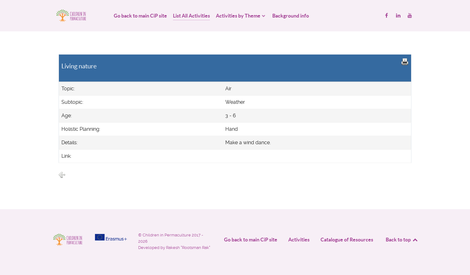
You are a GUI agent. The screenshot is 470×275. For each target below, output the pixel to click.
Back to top (402, 239)
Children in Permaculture (167, 235)
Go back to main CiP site (250, 239)
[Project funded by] (111, 237)
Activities (299, 239)
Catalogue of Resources (347, 239)
